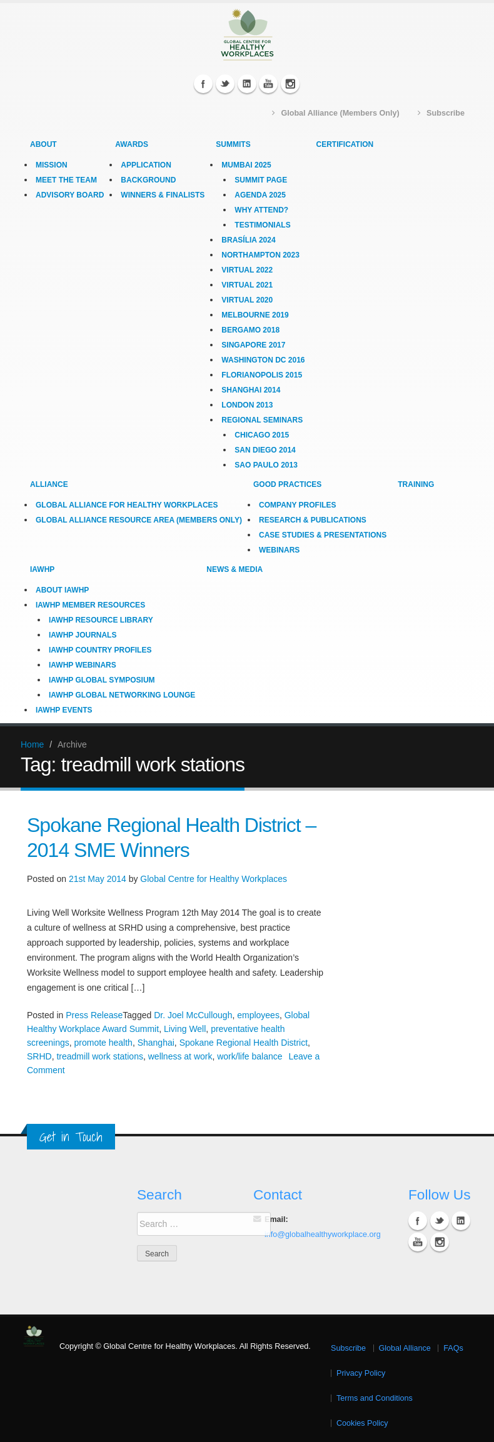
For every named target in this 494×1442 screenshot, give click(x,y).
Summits (233, 144)
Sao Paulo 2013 (265, 465)
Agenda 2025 (260, 195)
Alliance (49, 484)
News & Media (234, 569)
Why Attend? (261, 210)
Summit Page (260, 180)
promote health (103, 1043)
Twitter (225, 83)
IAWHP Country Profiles (100, 650)
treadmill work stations (99, 1056)
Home (32, 744)
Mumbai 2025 (246, 165)
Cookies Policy (362, 1423)
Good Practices (287, 484)
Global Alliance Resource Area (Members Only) (139, 520)
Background (148, 180)
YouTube (268, 83)
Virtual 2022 (247, 270)
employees (258, 1015)
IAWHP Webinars (82, 665)
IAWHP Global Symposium (102, 680)
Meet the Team (66, 180)
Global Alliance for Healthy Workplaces (127, 505)
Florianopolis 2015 (261, 375)
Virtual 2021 (247, 285)
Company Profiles (297, 505)
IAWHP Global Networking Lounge (122, 695)
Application (146, 165)
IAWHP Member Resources (90, 605)
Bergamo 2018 (250, 330)
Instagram (290, 83)
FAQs (453, 1348)
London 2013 (247, 405)
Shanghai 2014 (250, 390)
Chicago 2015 (261, 435)
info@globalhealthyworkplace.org (323, 1234)
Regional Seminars (262, 420)
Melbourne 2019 (254, 315)
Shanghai (156, 1043)
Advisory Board (70, 195)
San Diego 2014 (264, 450)
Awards (131, 144)
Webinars (279, 550)
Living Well (185, 1029)
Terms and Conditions (374, 1398)
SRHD (39, 1056)
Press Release (94, 1015)
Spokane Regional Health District (243, 1043)
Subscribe (348, 1348)
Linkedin (247, 83)
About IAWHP (62, 590)
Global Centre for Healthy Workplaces (213, 879)
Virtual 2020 (247, 300)
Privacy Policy (360, 1373)
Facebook (203, 83)
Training (416, 484)
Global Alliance (405, 1348)
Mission (52, 165)
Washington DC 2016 (263, 360)
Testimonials (262, 225)
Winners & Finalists (162, 195)
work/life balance (249, 1056)
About (43, 144)
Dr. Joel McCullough (193, 1015)
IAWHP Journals (82, 635)
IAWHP (42, 569)
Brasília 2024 (248, 240)
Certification (345, 144)
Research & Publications (312, 520)
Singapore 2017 (253, 345)
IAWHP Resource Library (101, 620)
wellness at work (180, 1056)
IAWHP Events (64, 710)
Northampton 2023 (260, 255)
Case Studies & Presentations (322, 535)
